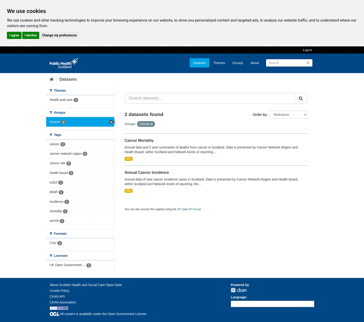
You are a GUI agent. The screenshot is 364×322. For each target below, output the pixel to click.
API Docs (194, 209)
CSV (128, 158)
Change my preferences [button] (59, 35)
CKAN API (57, 296)
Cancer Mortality (139, 140)
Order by (259, 114)
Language (238, 297)
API (179, 209)
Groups (237, 63)
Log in (307, 50)
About (254, 63)
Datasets (199, 63)
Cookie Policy (59, 291)
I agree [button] (14, 35)
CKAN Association (63, 302)
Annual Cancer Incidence (147, 172)
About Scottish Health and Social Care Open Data (86, 285)
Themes (219, 63)
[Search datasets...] (210, 98)
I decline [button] (31, 35)
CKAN (239, 290)
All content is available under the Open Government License (98, 314)
